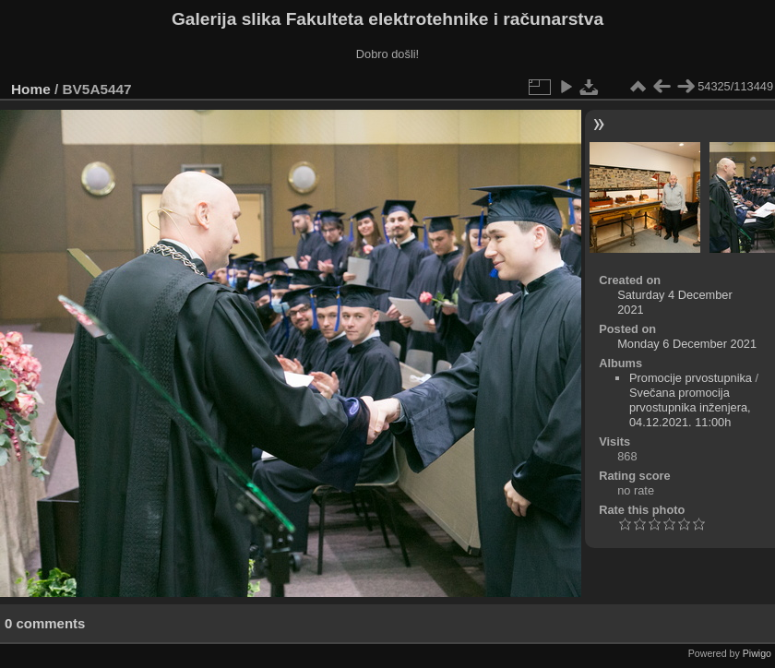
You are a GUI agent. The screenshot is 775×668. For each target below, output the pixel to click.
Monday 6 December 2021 (687, 344)
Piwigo (757, 653)
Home (31, 89)
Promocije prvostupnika (690, 378)
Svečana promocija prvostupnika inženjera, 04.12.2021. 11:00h (690, 407)
